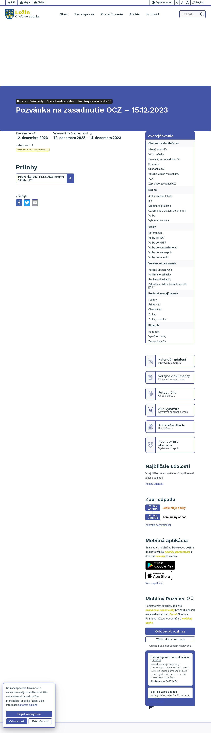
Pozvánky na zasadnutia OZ (32, 87)
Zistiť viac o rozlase (170, 576)
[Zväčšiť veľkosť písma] (187, 2)
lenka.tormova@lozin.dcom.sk (189, 705)
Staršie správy (156, 638)
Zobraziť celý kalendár (158, 462)
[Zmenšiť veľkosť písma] (177, 2)
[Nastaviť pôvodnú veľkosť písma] (182, 2)
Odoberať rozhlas (170, 568)
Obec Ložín (157, 724)
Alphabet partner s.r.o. (116, 724)
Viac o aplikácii (154, 520)
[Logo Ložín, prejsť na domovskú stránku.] (22, 14)
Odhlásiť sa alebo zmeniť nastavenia (170, 583)
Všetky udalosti (154, 421)
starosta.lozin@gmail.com (186, 709)
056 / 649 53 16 (181, 702)
